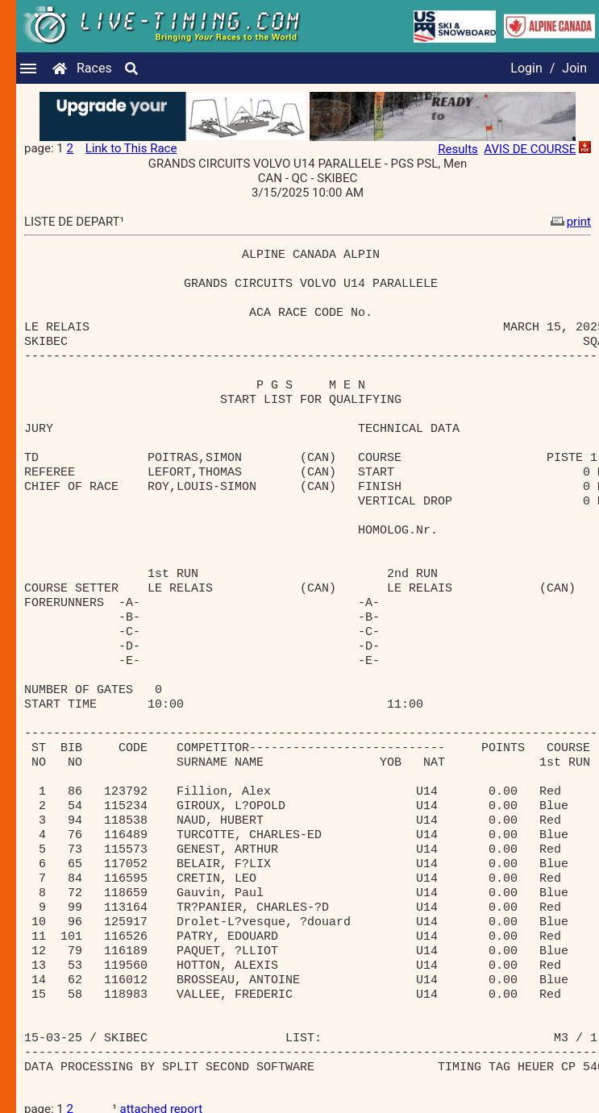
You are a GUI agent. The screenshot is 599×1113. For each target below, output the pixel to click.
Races (94, 68)
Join (574, 68)
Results (458, 149)
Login (526, 68)
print (569, 221)
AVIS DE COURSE (530, 149)
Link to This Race (131, 148)
